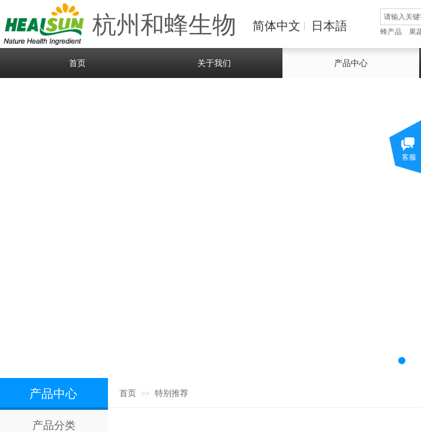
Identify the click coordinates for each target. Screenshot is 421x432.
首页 (127, 393)
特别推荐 (171, 393)
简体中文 (276, 26)
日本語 (329, 26)
